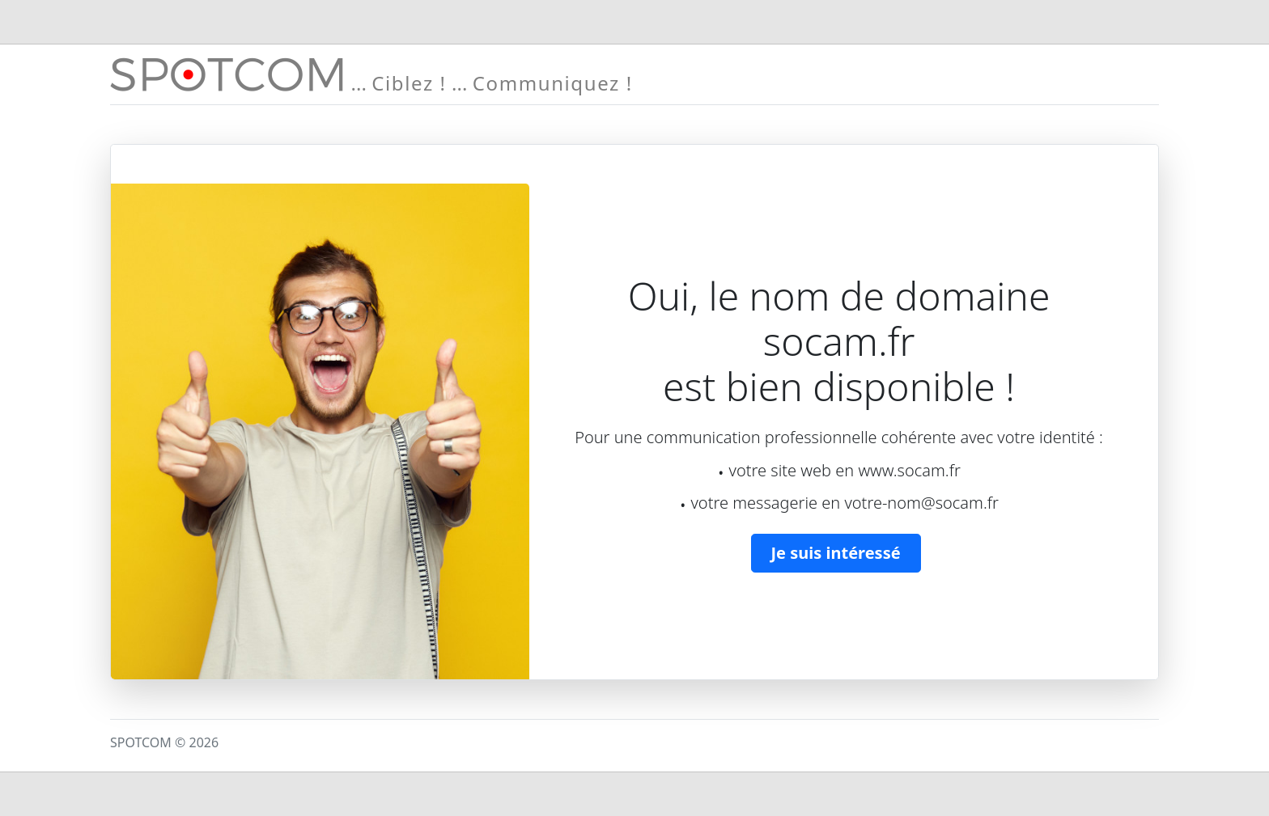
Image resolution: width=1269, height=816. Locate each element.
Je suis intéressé (836, 553)
